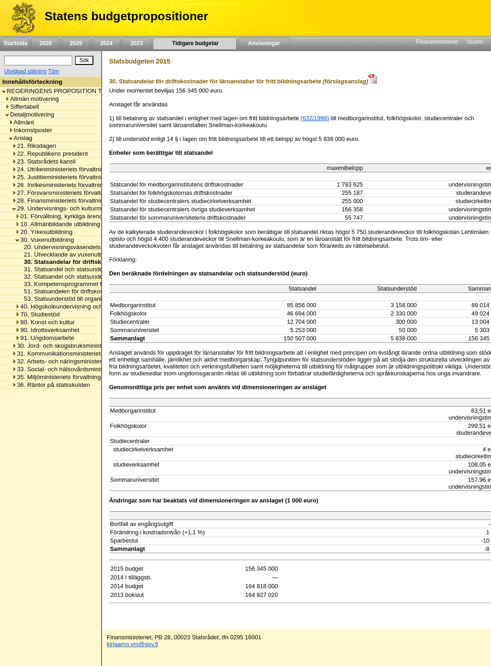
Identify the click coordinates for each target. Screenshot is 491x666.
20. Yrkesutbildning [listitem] (43, 231)
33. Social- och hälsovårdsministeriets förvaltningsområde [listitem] (93, 369)
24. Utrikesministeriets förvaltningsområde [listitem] (71, 169)
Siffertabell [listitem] (22, 106)
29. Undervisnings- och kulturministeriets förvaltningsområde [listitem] (96, 208)
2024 (106, 43)
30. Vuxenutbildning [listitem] (44, 239)
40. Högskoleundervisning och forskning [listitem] (72, 306)
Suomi (475, 42)
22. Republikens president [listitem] (50, 153)
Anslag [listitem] (21, 137)
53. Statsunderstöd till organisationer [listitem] (71, 298)
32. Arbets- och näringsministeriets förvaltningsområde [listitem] (88, 361)
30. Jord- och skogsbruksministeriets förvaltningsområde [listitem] (91, 345)
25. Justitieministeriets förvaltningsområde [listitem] (71, 177)
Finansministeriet (437, 42)
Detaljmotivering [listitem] (29, 114)
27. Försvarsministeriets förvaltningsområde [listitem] (74, 192)
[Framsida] (20, 18)
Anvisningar (264, 43)
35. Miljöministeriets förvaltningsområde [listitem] (68, 377)
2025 (76, 43)
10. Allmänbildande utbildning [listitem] (57, 224)
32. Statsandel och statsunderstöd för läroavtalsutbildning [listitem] (99, 276)
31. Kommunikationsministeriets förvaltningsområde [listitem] (84, 353)
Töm (53, 71)
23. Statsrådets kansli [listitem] (43, 161)
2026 (45, 43)
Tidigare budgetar (194, 43)
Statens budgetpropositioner (126, 16)
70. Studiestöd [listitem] (37, 314)
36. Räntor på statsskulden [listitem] (51, 384)
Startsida (15, 43)
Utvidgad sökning (25, 71)
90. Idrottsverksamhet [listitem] (47, 330)
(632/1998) (314, 118)
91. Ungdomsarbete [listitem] (44, 337)
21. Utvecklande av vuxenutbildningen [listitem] (73, 254)
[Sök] (38, 60)
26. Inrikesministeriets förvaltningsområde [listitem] (71, 184)
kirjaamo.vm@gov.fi (132, 644)
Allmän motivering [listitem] (32, 98)
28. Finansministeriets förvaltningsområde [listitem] (71, 200)
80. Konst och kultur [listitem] (45, 322)
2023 (136, 43)
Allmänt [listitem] (21, 122)
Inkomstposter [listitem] (30, 130)
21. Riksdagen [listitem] (34, 145)
